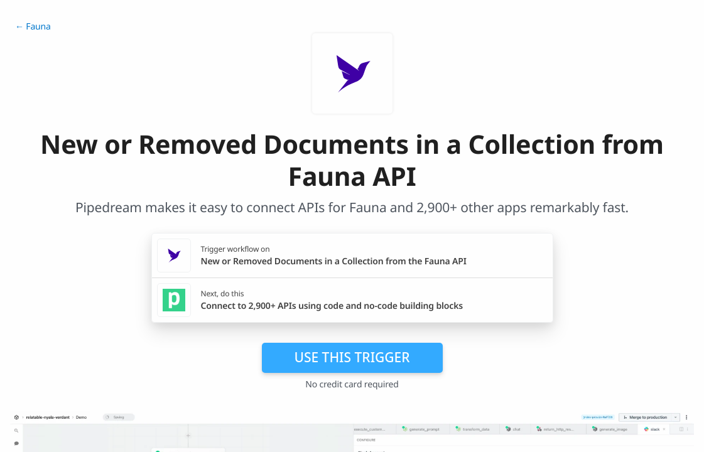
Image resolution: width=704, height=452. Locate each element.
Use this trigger (351, 357)
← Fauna (33, 27)
